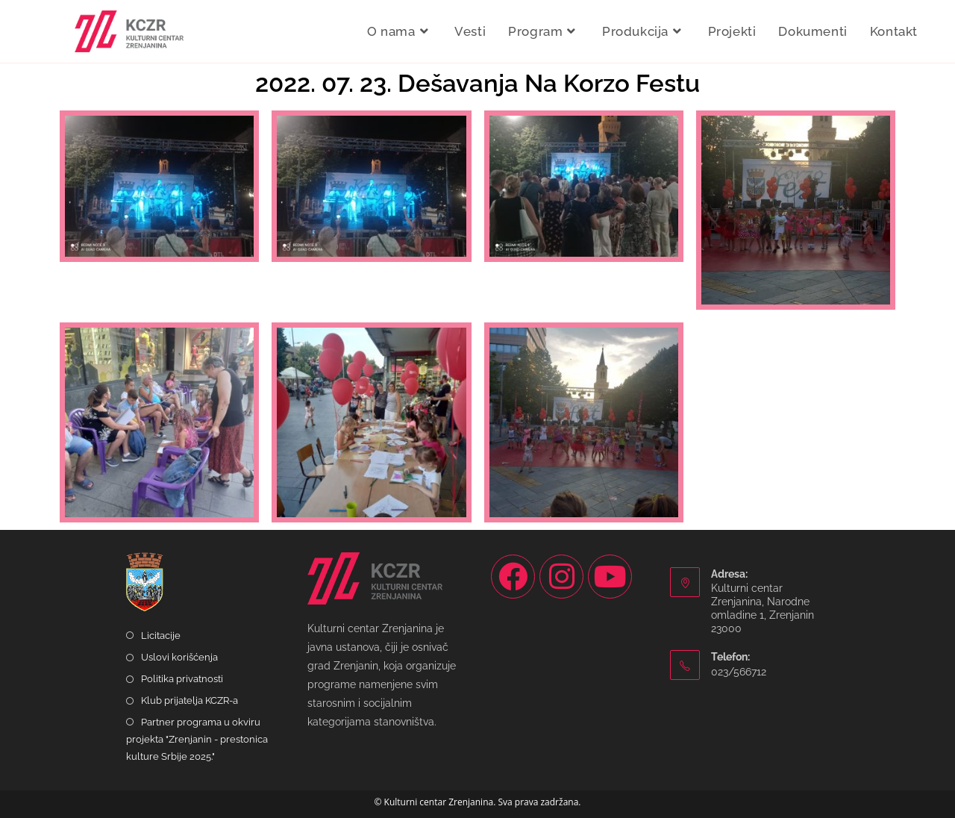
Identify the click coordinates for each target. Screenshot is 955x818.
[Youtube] (610, 577)
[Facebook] (513, 577)
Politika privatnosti (182, 678)
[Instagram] (561, 577)
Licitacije (161, 635)
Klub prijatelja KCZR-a (189, 700)
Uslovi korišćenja (179, 657)
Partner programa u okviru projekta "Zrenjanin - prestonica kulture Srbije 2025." (197, 739)
